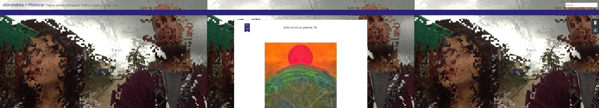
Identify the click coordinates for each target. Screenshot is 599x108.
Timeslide (64, 12)
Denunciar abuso (321, 106)
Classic (4, 12)
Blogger (311, 106)
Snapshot (53, 12)
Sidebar (43, 12)
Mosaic (34, 12)
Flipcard (14, 12)
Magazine (24, 12)
